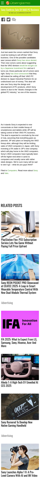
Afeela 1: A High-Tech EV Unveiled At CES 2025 (19, 384)
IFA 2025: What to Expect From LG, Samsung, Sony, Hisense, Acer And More (19, 342)
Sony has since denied (26, 60)
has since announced (20, 74)
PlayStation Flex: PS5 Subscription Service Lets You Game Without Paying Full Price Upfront (19, 242)
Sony (35, 170)
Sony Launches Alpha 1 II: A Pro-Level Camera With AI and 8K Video (19, 473)
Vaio (6, 173)
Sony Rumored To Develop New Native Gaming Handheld (16, 424)
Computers (12, 170)
